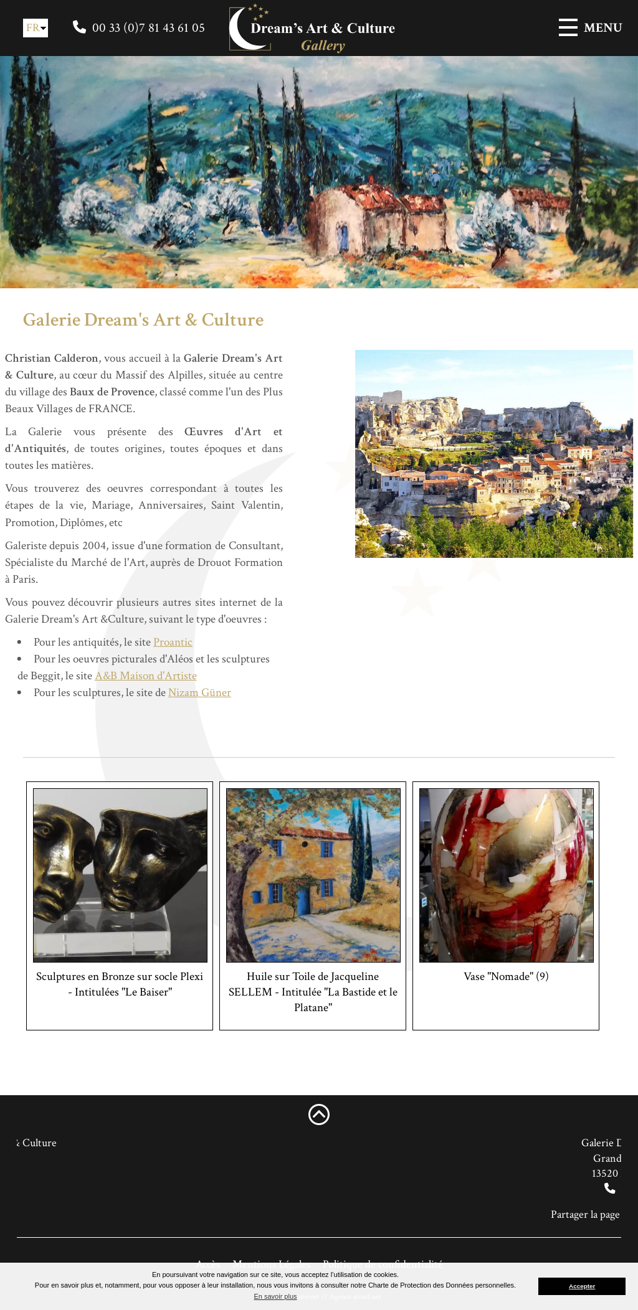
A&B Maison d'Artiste (120, 676)
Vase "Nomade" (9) (506, 976)
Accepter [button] (582, 1286)
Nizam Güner (173, 692)
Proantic (146, 642)
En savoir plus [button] (275, 1296)
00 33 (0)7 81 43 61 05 (148, 27)
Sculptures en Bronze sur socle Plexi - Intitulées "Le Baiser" (119, 984)
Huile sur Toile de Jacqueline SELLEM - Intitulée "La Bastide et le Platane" (313, 992)
